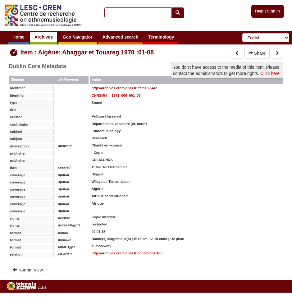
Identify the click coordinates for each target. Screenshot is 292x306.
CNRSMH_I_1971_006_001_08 (116, 95)
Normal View (28, 269)
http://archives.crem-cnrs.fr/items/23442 (124, 88)
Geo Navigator (78, 37)
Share (257, 53)
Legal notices (276, 303)
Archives (43, 37)
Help (259, 11)
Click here (270, 73)
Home (18, 37)
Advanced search (120, 37)
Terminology (161, 37)
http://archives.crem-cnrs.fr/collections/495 (127, 253)
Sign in (273, 11)
